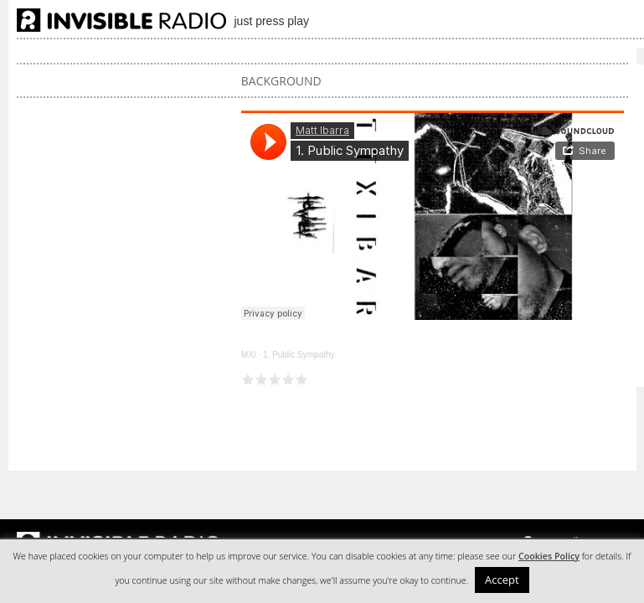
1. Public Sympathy (299, 354)
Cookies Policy (549, 556)
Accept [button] (502, 579)
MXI (248, 354)
